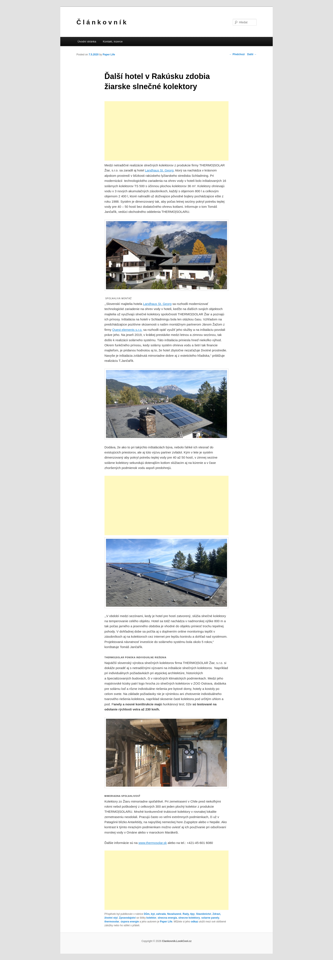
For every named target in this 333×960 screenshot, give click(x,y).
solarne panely (210, 917)
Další (252, 54)
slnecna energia (167, 917)
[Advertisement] (166, 131)
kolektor (151, 917)
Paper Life (109, 54)
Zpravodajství (127, 917)
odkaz (194, 921)
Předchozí (237, 54)
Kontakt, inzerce (113, 41)
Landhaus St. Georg (159, 170)
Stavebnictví (203, 913)
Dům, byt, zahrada (155, 913)
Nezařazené (174, 913)
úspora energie (130, 921)
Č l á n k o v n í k (101, 22)
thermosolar (111, 921)
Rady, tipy (189, 913)
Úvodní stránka (87, 41)
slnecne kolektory (189, 917)
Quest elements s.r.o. (127, 329)
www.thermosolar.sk (152, 843)
